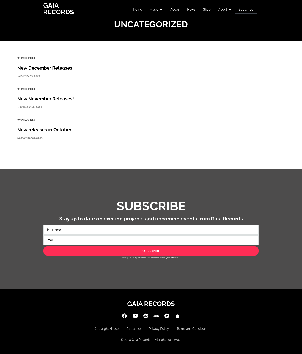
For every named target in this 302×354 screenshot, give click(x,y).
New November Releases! (45, 99)
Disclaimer (133, 329)
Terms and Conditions (192, 329)
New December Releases (44, 68)
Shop (207, 9)
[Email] (151, 240)
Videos (175, 9)
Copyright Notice (107, 329)
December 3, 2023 (28, 76)
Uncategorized (26, 58)
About (224, 9)
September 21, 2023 (30, 137)
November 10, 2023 (29, 106)
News (191, 9)
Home (137, 9)
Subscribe (246, 9)
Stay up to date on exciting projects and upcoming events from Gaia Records (151, 218)
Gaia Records (58, 9)
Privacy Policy (159, 329)
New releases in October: (45, 130)
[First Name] (151, 230)
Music (156, 9)
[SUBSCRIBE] (151, 251)
